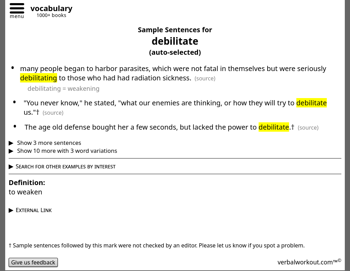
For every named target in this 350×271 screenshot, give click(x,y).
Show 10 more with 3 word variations (66, 151)
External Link (34, 210)
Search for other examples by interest (66, 166)
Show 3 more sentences (48, 143)
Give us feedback (33, 262)
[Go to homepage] (48, 9)
